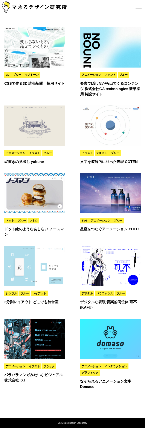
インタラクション (116, 366)
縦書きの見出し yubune (24, 162)
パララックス (104, 293)
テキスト (101, 153)
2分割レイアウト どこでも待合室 (31, 302)
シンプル (11, 293)
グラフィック (90, 372)
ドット (10, 220)
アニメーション (91, 74)
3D (7, 74)
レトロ (33, 220)
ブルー (17, 74)
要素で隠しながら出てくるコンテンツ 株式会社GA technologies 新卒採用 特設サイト (110, 88)
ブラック (49, 366)
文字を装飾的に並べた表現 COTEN (109, 162)
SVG (84, 220)
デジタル (87, 293)
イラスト (34, 153)
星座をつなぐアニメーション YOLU (109, 229)
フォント (110, 74)
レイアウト (39, 293)
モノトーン (32, 74)
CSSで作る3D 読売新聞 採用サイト (34, 83)
